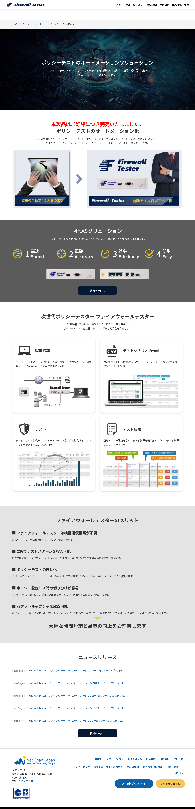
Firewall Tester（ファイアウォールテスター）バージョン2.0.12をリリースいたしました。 (78, 668)
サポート (189, 5)
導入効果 (152, 5)
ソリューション (114, 754)
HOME (98, 754)
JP (176, 768)
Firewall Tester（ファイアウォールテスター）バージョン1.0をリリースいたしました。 (77, 718)
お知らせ (178, 754)
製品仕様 (177, 5)
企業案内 (151, 754)
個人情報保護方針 (152, 762)
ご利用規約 (133, 762)
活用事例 (164, 5)
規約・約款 (172, 762)
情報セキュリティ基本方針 (108, 762)
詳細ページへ (97, 289)
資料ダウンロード (136, 777)
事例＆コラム (134, 754)
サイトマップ (82, 762)
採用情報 (164, 754)
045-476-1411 (27, 776)
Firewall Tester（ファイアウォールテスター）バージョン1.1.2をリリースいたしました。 (78, 705)
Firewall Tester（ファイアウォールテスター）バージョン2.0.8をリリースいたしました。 (78, 680)
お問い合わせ (172, 777)
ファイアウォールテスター (130, 5)
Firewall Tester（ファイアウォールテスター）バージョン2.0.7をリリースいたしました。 (78, 693)
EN (181, 768)
